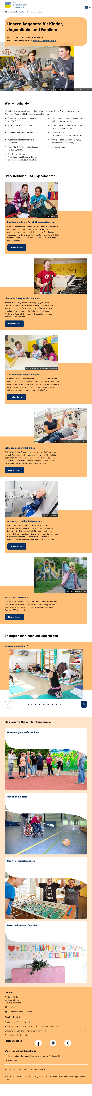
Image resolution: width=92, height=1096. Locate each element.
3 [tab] (36, 704)
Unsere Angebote (37, 12)
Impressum (27, 1069)
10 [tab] (63, 704)
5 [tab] (44, 704)
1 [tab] (28, 704)
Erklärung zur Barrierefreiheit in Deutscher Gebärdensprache (31, 1026)
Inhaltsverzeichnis (13, 1069)
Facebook (39, 1042)
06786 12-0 (14, 1007)
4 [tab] (40, 704)
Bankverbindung (12, 1060)
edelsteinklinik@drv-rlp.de (20, 1011)
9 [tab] (59, 704)
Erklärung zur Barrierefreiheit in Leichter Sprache (26, 1031)
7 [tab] (52, 704)
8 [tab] (55, 704)
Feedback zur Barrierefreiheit (17, 1035)
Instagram (54, 1042)
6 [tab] (48, 704)
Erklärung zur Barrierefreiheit (17, 1022)
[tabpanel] (46, 672)
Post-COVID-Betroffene (44, 40)
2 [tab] (32, 704)
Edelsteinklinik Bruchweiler (15, 12)
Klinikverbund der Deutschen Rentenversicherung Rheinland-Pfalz (33, 1056)
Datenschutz (39, 1069)
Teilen (67, 1043)
